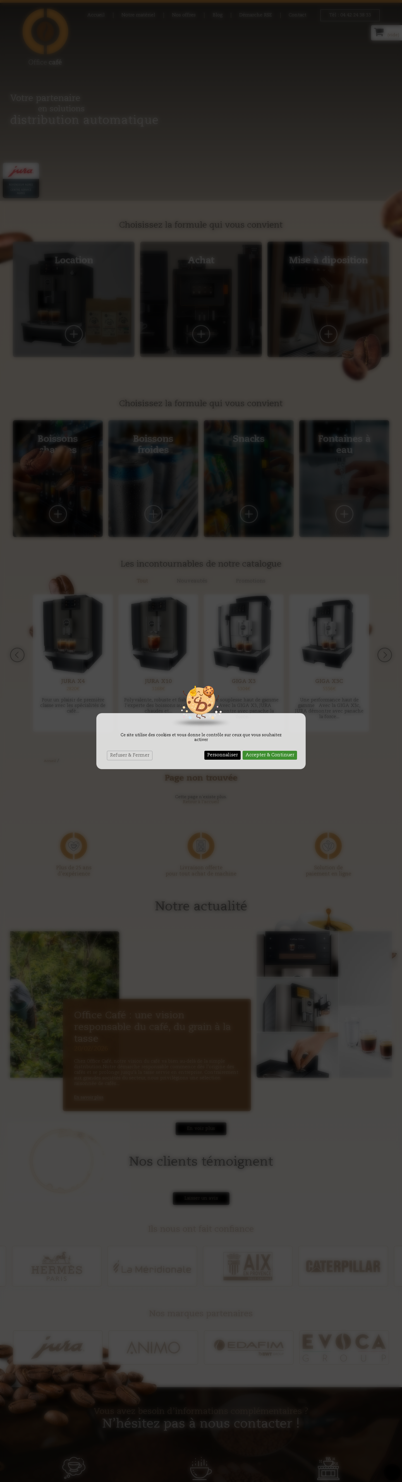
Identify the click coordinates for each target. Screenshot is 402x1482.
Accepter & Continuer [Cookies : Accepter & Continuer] (269, 755)
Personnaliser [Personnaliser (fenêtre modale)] (222, 755)
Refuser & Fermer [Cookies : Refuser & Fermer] (129, 755)
